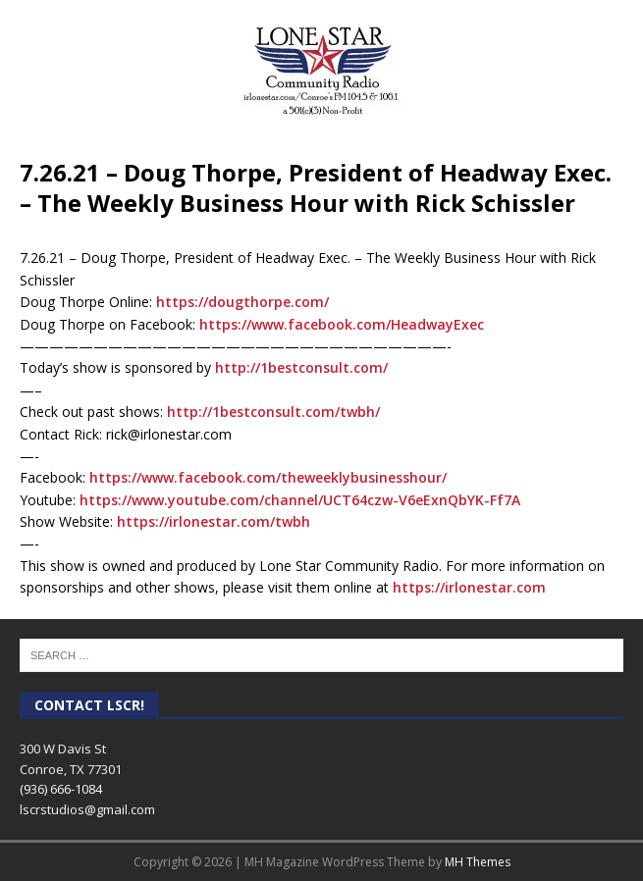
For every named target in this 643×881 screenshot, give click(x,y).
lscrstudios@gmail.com (87, 809)
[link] (341, 324)
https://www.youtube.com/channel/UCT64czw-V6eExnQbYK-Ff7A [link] (300, 500)
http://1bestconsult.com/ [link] (301, 367)
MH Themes (477, 862)
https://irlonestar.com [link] (469, 587)
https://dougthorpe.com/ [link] (242, 301)
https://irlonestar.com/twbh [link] (213, 521)
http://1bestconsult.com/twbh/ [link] (273, 411)
